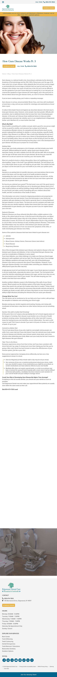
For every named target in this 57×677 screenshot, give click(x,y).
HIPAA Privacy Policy (43, 666)
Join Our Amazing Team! (28, 675)
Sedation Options (7, 651)
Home (4, 74)
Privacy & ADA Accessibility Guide (27, 666)
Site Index (6, 668)
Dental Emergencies (8, 644)
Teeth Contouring (7, 641)
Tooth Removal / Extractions (11, 646)
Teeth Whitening (7, 639)
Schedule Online (48, 8)
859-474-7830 (9, 389)
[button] (4, 660)
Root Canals (6, 637)
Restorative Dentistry (9, 649)
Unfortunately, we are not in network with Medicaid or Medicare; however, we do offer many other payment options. (28, 14)
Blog (9, 74)
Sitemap (52, 666)
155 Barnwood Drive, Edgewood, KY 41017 (17, 601)
